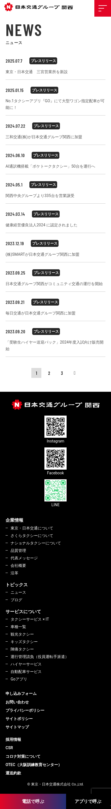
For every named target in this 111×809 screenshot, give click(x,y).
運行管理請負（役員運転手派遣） (40, 656)
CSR (9, 748)
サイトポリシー (19, 718)
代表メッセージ (24, 558)
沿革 (14, 573)
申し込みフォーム (21, 693)
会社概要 (18, 565)
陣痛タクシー (22, 649)
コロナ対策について (23, 756)
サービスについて (23, 611)
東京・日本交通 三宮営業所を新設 (37, 72)
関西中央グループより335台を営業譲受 (40, 195)
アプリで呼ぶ (88, 801)
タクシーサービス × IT (30, 619)
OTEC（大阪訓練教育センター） (34, 764)
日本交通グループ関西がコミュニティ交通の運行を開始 (54, 283)
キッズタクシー (24, 641)
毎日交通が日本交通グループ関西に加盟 (40, 313)
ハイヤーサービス (26, 664)
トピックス (17, 584)
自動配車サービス (26, 671)
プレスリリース (43, 61)
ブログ (16, 600)
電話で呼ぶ (33, 801)
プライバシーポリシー (25, 710)
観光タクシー (22, 634)
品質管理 (18, 550)
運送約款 (13, 773)
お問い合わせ (17, 702)
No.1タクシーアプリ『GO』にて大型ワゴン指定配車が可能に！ (55, 104)
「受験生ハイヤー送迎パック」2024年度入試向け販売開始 (55, 345)
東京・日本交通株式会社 (40, 7)
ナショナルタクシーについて (36, 543)
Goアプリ (19, 679)
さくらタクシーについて (32, 535)
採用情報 (13, 739)
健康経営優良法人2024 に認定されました (41, 225)
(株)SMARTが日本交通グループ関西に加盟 (42, 254)
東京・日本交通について (32, 528)
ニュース (18, 592)
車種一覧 (18, 626)
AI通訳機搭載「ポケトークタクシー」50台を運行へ (50, 166)
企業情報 (14, 520)
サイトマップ (17, 727)
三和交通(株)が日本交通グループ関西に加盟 (44, 137)
